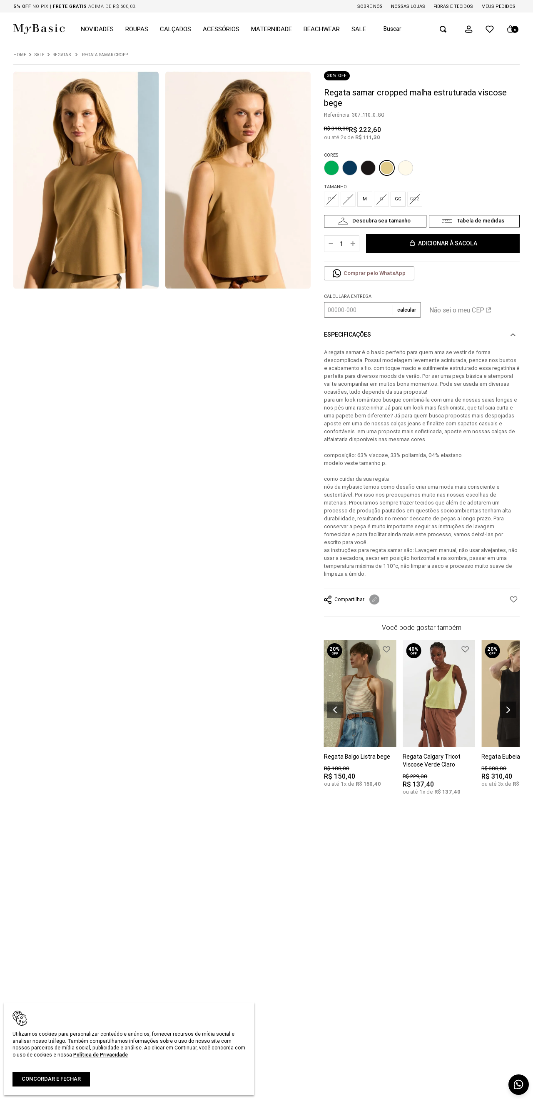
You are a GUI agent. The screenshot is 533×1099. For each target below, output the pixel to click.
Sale (39, 54)
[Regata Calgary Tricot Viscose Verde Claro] (439, 723)
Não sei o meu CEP (460, 310)
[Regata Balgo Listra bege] (360, 719)
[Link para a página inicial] (19, 54)
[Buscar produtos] (440, 29)
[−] (330, 244)
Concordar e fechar (51, 1078)
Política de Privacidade (100, 1055)
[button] (469, 29)
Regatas (61, 54)
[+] (352, 244)
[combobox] (416, 29)
